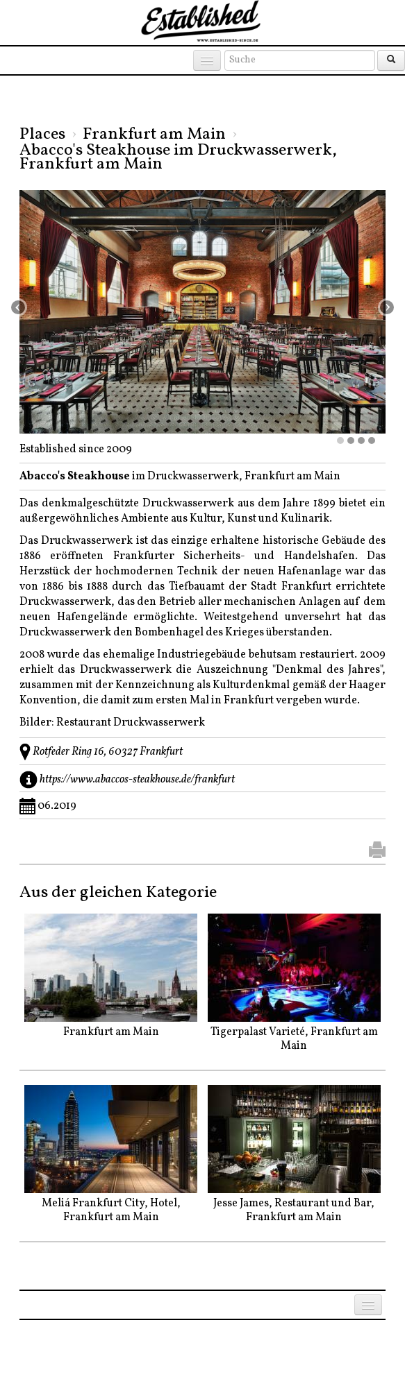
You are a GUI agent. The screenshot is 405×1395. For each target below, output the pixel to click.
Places (42, 134)
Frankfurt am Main (154, 134)
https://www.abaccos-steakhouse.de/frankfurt (137, 779)
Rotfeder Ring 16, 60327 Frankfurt (108, 752)
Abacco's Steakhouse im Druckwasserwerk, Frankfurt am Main (178, 157)
